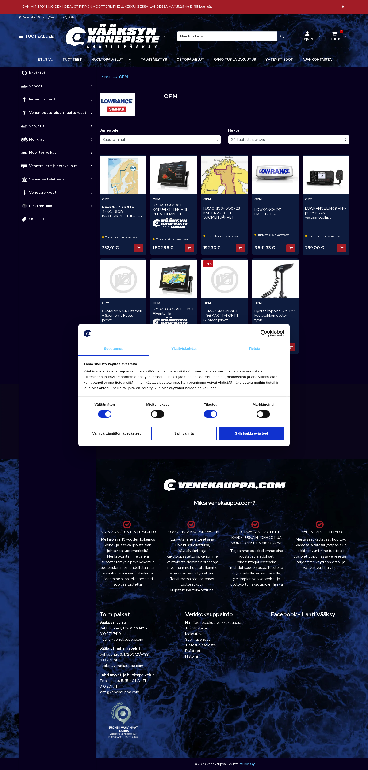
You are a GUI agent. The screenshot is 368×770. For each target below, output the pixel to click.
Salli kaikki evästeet (251, 433)
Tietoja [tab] (254, 349)
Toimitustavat (196, 628)
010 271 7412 (110, 660)
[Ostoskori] (335, 36)
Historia (191, 656)
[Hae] (227, 36)
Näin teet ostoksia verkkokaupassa (214, 622)
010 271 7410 (110, 633)
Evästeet (192, 650)
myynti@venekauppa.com (121, 639)
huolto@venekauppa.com (121, 665)
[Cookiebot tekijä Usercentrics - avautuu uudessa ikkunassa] (263, 333)
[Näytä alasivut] (130, 59)
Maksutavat (195, 633)
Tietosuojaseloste (200, 645)
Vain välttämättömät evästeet (116, 433)
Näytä (233, 130)
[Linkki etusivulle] (113, 36)
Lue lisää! (206, 6)
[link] (92, 86)
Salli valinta (184, 433)
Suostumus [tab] (113, 349)
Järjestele (109, 130)
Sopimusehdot (197, 639)
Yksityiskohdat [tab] (183, 349)
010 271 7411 (109, 686)
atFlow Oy (247, 764)
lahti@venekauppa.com (119, 691)
